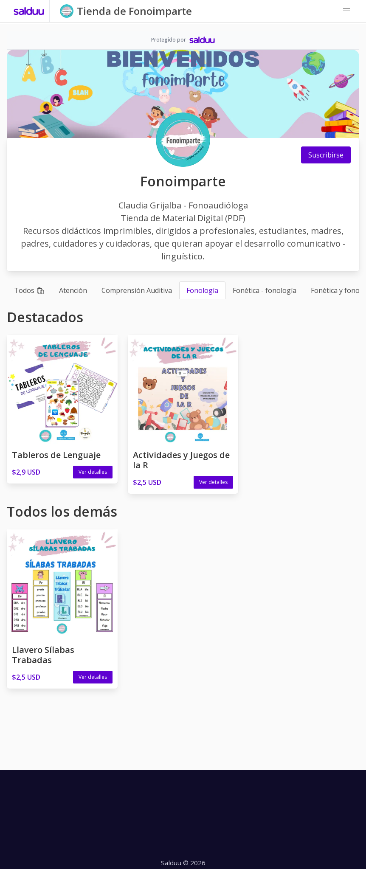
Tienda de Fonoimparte (134, 11)
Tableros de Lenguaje (56, 455)
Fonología (202, 290)
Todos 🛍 (29, 290)
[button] (346, 11)
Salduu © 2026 (183, 862)
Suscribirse (325, 155)
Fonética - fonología (264, 290)
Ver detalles (93, 471)
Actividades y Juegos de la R (181, 460)
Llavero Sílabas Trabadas (43, 655)
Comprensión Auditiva (136, 290)
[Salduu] (29, 11)
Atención (73, 290)
